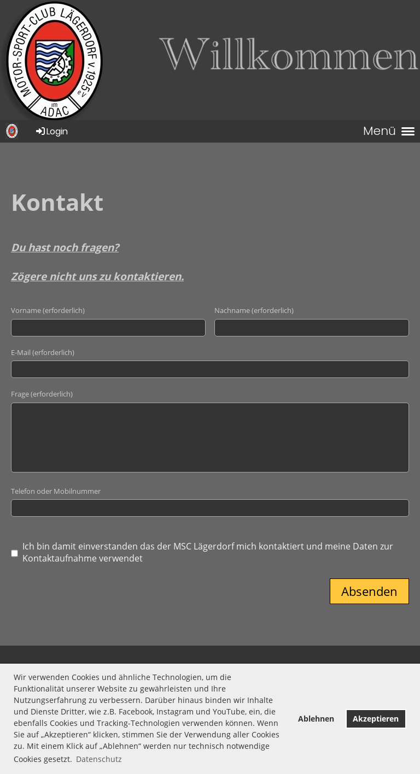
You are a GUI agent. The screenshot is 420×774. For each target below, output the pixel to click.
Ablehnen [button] (316, 718)
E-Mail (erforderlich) (42, 352)
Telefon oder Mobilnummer (56, 491)
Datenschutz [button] (99, 759)
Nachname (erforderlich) (254, 310)
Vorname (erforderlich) (48, 310)
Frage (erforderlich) (42, 394)
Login (51, 131)
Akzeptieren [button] (376, 718)
